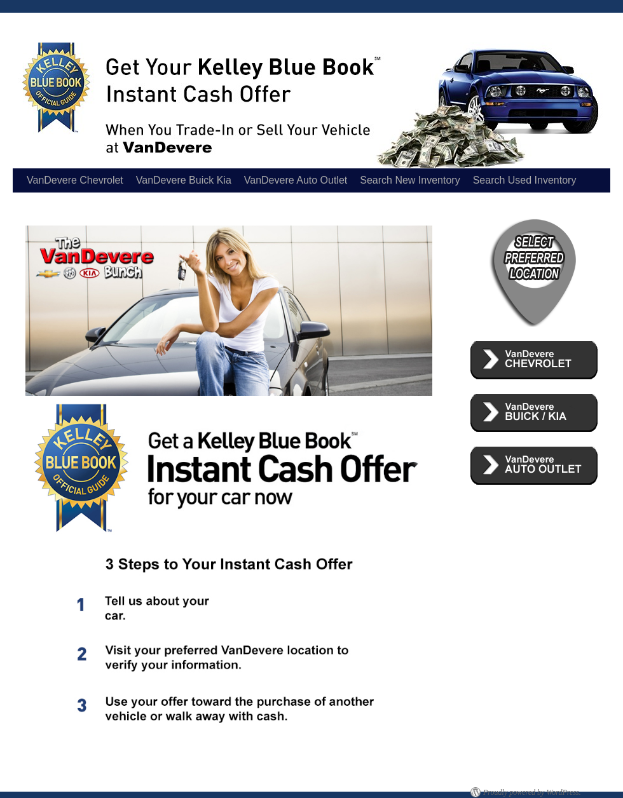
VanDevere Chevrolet (75, 180)
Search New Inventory (410, 180)
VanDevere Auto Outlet (295, 180)
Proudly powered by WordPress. (532, 792)
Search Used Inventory (525, 180)
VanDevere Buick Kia (183, 180)
